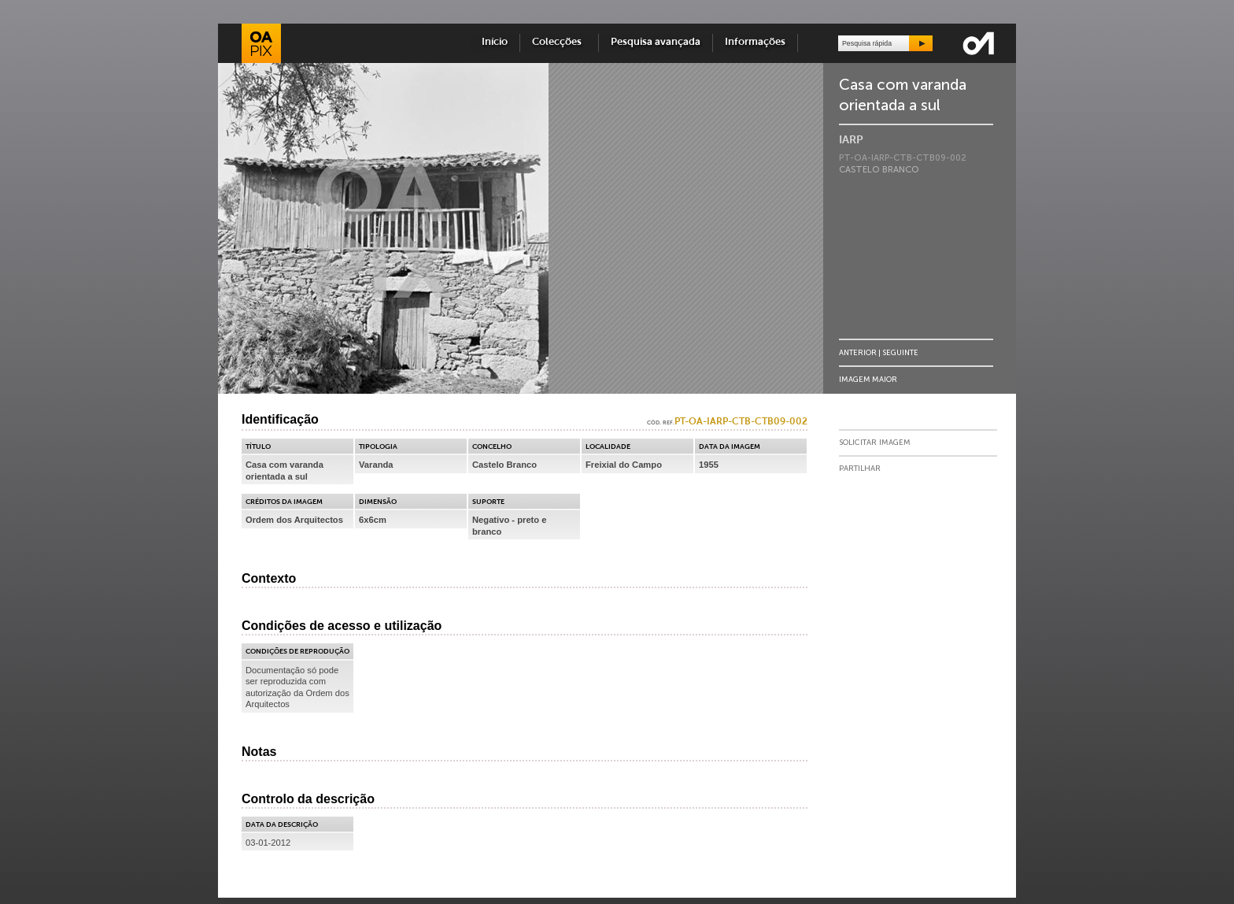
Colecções (559, 42)
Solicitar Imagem (875, 442)
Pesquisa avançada (655, 42)
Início (495, 42)
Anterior (858, 352)
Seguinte (900, 352)
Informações (755, 42)
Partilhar (860, 468)
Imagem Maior (868, 379)
